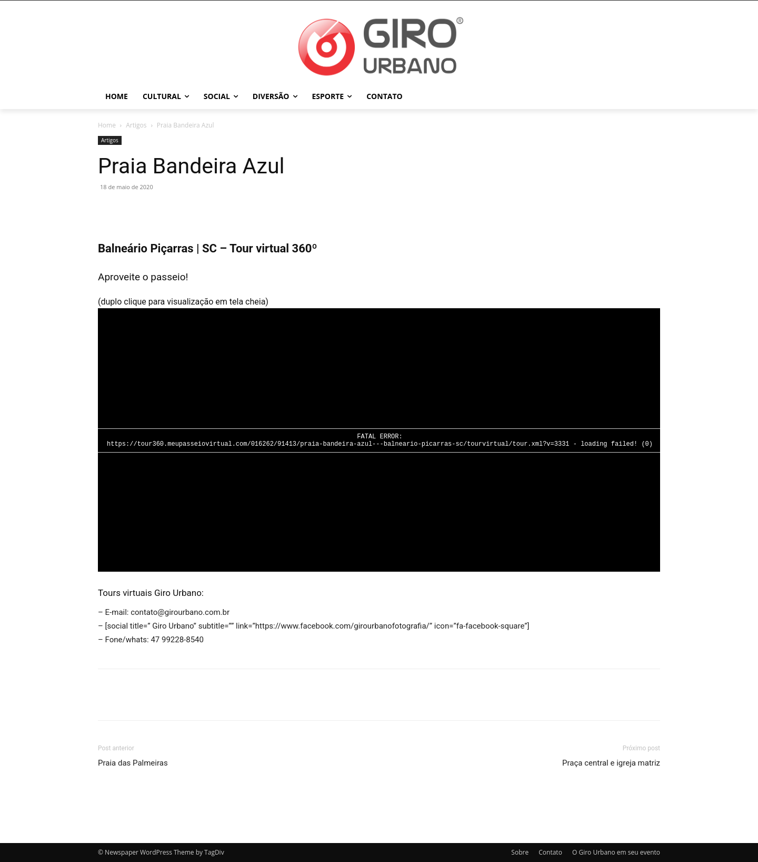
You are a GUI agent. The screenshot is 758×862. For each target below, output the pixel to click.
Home (107, 125)
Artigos (136, 125)
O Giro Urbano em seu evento (616, 852)
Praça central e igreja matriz (611, 763)
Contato (550, 852)
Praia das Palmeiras (133, 763)
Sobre (519, 852)
